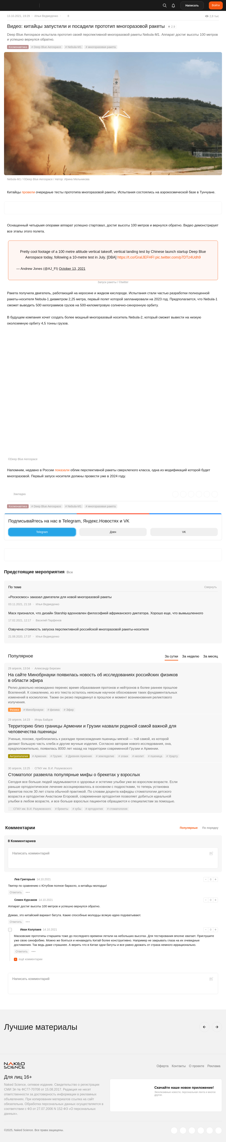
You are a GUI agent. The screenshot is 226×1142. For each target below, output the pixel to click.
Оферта (162, 1066)
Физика (14, 709)
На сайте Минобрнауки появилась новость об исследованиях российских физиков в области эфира (93, 677)
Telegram (29, 532)
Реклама (213, 1066)
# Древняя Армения (79, 756)
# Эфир (69, 709)
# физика (54, 709)
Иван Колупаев (30, 929)
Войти (216, 5)
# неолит (138, 756)
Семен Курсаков (25, 899)
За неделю (190, 656)
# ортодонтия (94, 808)
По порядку (210, 827)
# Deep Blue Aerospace (46, 47)
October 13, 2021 (72, 269)
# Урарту (172, 756)
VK (169, 532)
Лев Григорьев (24, 879)
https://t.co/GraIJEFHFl (135, 257)
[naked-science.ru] (218, 1130)
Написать (192, 5)
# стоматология (117, 808)
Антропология (19, 756)
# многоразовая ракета (101, 47)
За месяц (210, 656)
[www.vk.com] (183, 1130)
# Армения (39, 756)
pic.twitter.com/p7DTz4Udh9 (178, 257)
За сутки (171, 656)
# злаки (123, 756)
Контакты (179, 1066)
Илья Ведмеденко (46, 16)
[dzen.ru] (200, 1130)
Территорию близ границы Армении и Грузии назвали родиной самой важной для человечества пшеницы (92, 728)
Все (70, 572)
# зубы (76, 808)
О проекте (196, 1066)
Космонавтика (18, 47)
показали (62, 470)
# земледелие (105, 756)
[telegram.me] (209, 1130)
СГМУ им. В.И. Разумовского (29, 809)
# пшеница (155, 756)
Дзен (98, 532)
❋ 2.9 (171, 26)
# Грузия (56, 756)
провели (28, 192)
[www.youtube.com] (191, 1130)
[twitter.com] (174, 1130)
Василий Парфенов (49, 620)
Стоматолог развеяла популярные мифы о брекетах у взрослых (74, 774)
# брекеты (61, 808)
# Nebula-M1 (73, 47)
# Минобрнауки (33, 709)
